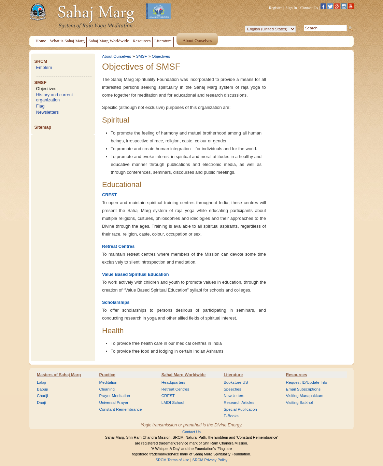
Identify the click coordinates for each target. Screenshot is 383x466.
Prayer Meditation (114, 396)
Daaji (41, 402)
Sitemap (42, 127)
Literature (233, 374)
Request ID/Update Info (306, 382)
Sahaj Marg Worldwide (183, 374)
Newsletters (47, 112)
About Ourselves (116, 56)
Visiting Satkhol (299, 402)
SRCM (40, 61)
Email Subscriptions (303, 389)
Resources (296, 374)
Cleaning (107, 389)
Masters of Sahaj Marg (59, 374)
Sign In (291, 8)
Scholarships (115, 302)
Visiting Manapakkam (305, 396)
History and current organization (54, 97)
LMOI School (172, 402)
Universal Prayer (113, 402)
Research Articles (239, 402)
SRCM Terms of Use (172, 460)
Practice (107, 374)
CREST (109, 194)
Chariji (42, 396)
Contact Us (309, 8)
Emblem (44, 67)
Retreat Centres (118, 246)
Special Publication (240, 409)
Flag (40, 106)
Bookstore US (236, 382)
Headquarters (173, 382)
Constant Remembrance (120, 409)
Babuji (42, 389)
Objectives (46, 88)
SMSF (40, 82)
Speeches (232, 389)
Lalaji (41, 382)
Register (275, 8)
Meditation (108, 382)
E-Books (231, 416)
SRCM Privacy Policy (210, 460)
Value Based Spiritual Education (135, 274)
